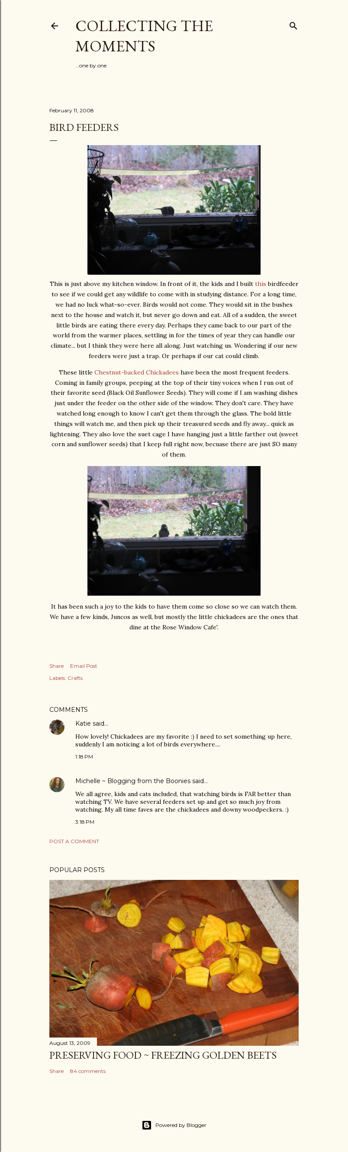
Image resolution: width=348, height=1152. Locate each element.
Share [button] (56, 666)
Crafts (75, 678)
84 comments (88, 1071)
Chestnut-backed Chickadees (137, 372)
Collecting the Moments (144, 36)
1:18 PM (84, 756)
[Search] (293, 24)
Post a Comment (74, 841)
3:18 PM (84, 822)
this (260, 284)
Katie (83, 723)
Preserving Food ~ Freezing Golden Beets (163, 1055)
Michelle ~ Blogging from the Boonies (132, 781)
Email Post (83, 666)
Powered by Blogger (174, 1125)
